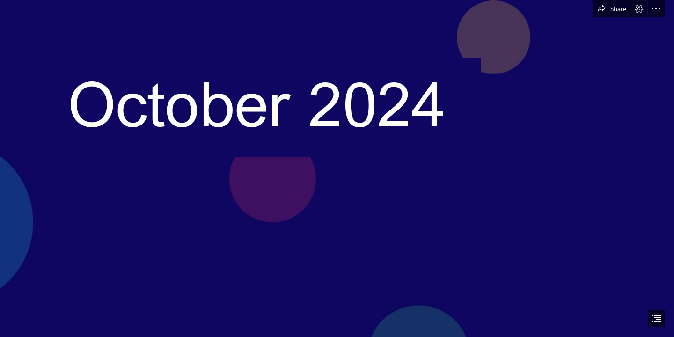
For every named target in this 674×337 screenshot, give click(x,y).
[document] (337, 168)
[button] (611, 8)
